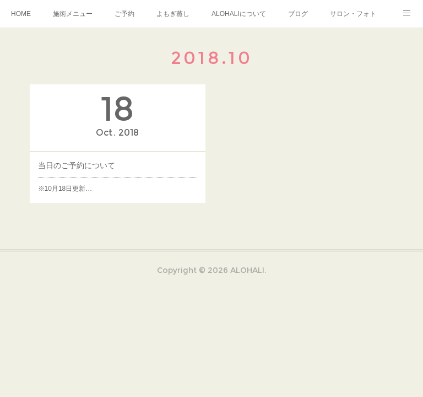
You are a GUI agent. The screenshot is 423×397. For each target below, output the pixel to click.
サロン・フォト (353, 14)
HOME (21, 14)
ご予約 (124, 14)
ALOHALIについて (239, 14)
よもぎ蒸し (172, 14)
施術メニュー (73, 14)
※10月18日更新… (65, 188)
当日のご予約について (76, 165)
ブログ (298, 14)
